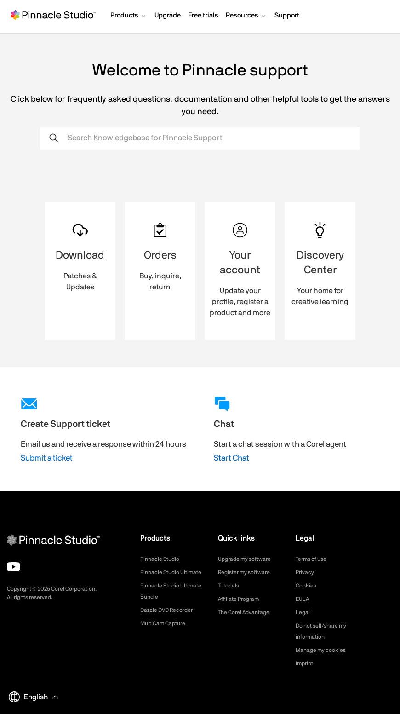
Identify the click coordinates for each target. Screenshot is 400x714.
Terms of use (314, 559)
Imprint (306, 663)
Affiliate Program (242, 599)
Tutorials (230, 585)
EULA (303, 599)
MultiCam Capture (166, 634)
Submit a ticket (47, 458)
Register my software (249, 572)
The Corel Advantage (248, 612)
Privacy (306, 572)
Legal (304, 612)
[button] (129, 16)
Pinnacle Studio (162, 559)
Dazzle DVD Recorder (171, 621)
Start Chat (231, 458)
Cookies (307, 585)
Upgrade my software (249, 559)
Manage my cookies (325, 650)
